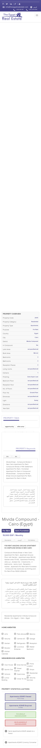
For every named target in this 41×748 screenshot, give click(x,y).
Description (8, 540)
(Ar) (16, 456)
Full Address (31, 540)
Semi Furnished (22, 531)
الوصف (20, 540)
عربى (35, 7)
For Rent (6, 531)
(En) (7, 456)
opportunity (9, 427)
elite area (20, 427)
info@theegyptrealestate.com (17, 7)
